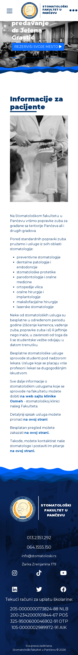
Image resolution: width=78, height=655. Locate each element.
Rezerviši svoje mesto (38, 47)
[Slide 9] (63, 57)
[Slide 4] (33, 57)
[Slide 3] (27, 57)
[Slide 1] (14, 57)
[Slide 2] (20, 57)
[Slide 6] (45, 57)
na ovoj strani (35, 419)
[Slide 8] (57, 57)
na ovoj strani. (36, 433)
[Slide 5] (39, 57)
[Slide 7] (51, 57)
